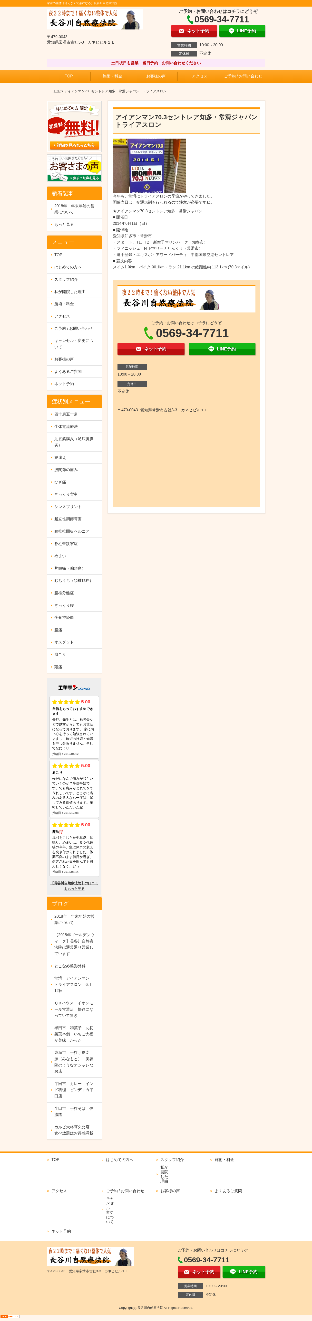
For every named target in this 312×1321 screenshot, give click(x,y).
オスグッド (64, 642)
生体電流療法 (66, 427)
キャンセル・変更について (73, 344)
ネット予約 (64, 384)
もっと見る (64, 224)
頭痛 (58, 667)
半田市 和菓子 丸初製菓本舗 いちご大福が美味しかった (73, 1034)
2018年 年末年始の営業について (74, 209)
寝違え (60, 457)
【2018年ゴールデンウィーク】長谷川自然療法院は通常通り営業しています (74, 944)
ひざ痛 (60, 482)
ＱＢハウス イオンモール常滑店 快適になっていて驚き (73, 1009)
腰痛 (58, 630)
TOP (69, 76)
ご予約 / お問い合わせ (243, 76)
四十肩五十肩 (66, 414)
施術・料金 (112, 76)
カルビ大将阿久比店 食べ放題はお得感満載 (73, 1130)
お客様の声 (156, 76)
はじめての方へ (68, 267)
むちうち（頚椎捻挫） (73, 580)
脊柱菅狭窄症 (66, 544)
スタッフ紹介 (66, 279)
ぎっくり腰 (64, 605)
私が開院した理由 (70, 292)
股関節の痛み (66, 470)
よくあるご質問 (68, 371)
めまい (60, 556)
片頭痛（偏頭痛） (70, 568)
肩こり (60, 654)
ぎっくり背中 (66, 494)
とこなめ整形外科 (70, 966)
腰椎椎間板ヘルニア (71, 531)
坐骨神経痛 (64, 617)
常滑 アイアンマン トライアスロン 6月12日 (73, 984)
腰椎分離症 (64, 593)
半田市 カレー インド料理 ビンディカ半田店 (73, 1090)
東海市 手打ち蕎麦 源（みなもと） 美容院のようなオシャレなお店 (73, 1061)
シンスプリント (68, 507)
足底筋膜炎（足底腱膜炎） (73, 442)
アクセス (199, 76)
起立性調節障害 (68, 519)
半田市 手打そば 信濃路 (73, 1111)
